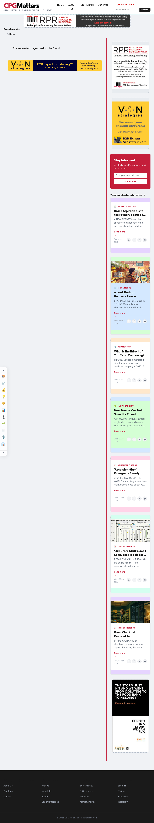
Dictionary (87, 5)
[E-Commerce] (3, 383)
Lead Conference (50, 802)
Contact (103, 5)
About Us (8, 785)
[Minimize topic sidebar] (3, 452)
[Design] (3, 376)
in (139, 240)
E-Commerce (86, 791)
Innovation (85, 796)
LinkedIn (122, 785)
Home (60, 5)
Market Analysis (88, 802)
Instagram (123, 802)
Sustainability (86, 785)
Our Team (8, 791)
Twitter (121, 791)
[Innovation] (3, 397)
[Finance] (3, 390)
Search (144, 10)
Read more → (119, 233)
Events (45, 796)
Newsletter (47, 791)
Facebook (123, 796)
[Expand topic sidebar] (3, 370)
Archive (45, 785)
